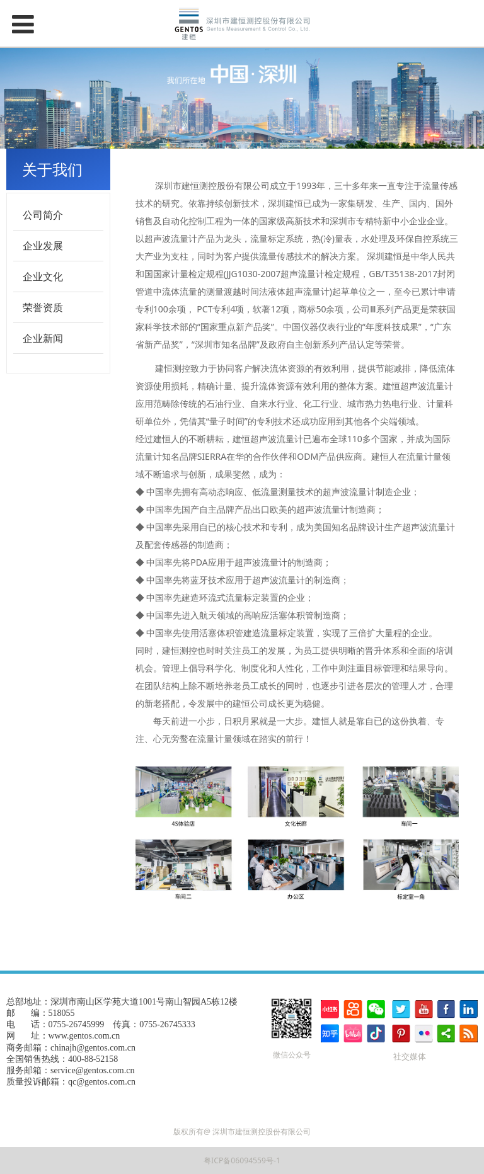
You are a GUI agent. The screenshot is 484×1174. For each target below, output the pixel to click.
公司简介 (43, 215)
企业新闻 (43, 338)
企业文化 (43, 276)
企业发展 (43, 246)
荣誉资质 (43, 307)
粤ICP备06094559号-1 (242, 1160)
